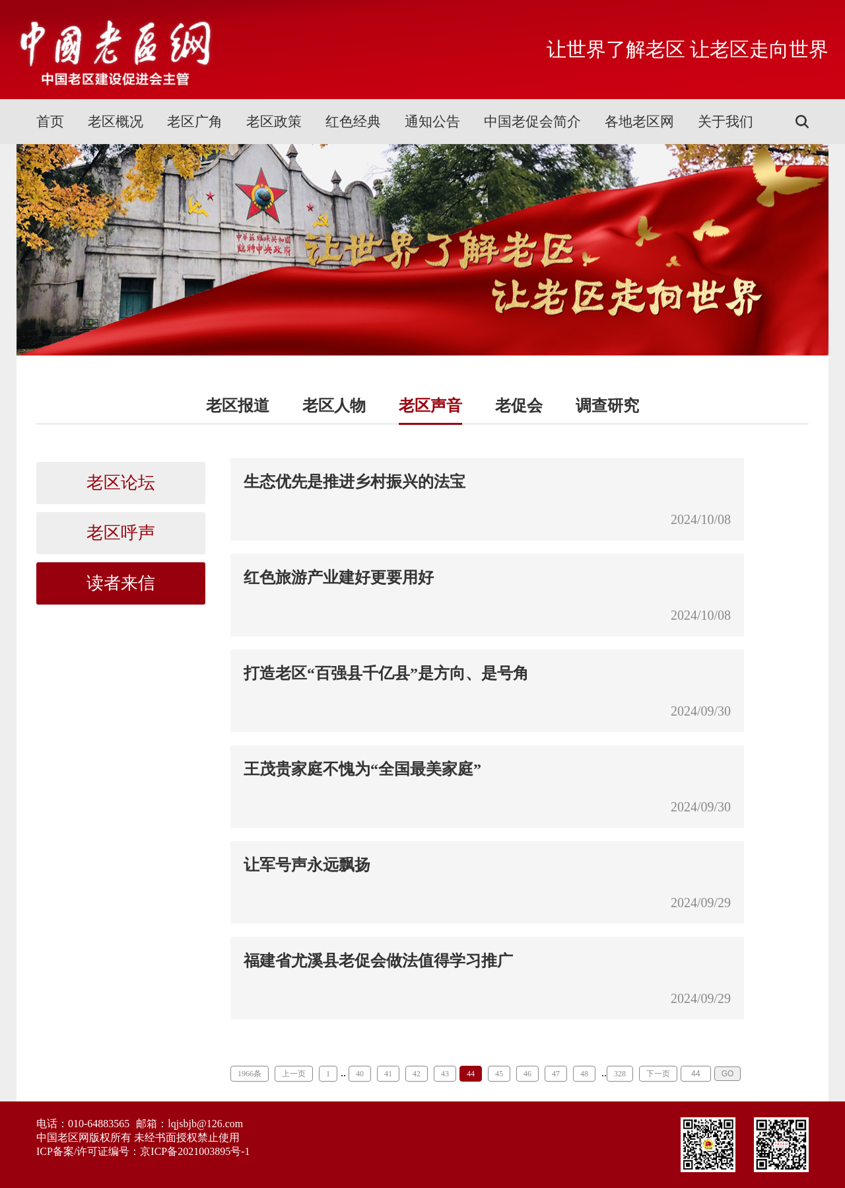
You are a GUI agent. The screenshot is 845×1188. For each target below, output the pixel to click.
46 (527, 1073)
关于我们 (725, 122)
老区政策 (274, 122)
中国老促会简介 (532, 122)
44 (471, 1073)
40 (360, 1073)
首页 (50, 122)
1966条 (249, 1073)
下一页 (658, 1073)
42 (417, 1073)
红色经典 (353, 122)
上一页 (294, 1073)
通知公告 (432, 122)
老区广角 (194, 122)
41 (388, 1073)
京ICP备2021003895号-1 (195, 1151)
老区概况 (115, 122)
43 (445, 1073)
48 (584, 1073)
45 (499, 1073)
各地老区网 (639, 122)
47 (556, 1073)
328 (620, 1073)
